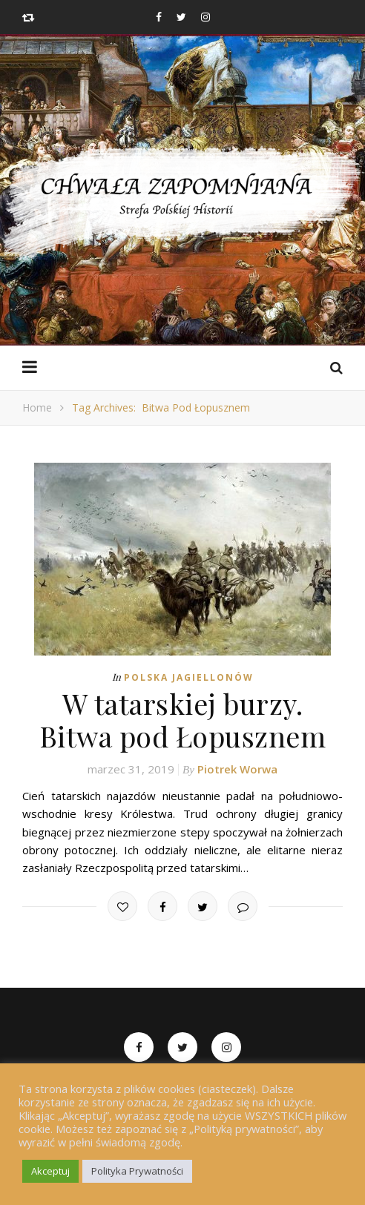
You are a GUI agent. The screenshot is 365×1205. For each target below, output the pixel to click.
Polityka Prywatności (137, 1171)
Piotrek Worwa (237, 769)
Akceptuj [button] (50, 1171)
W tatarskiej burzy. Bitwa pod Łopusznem (182, 719)
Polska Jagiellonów (189, 677)
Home (37, 407)
